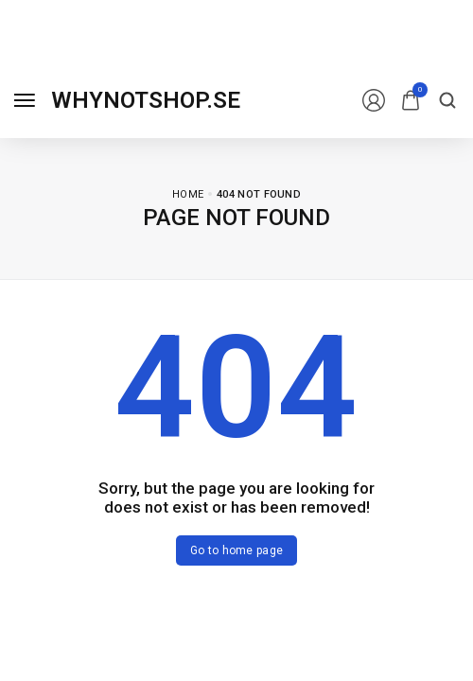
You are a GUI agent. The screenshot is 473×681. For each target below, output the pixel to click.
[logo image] (145, 100)
